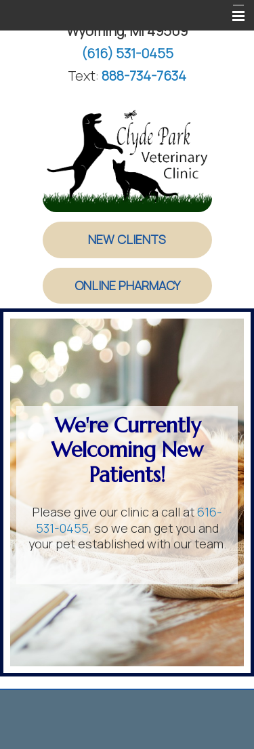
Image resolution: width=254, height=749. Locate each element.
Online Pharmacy (127, 285)
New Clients (127, 239)
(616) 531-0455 (127, 53)
